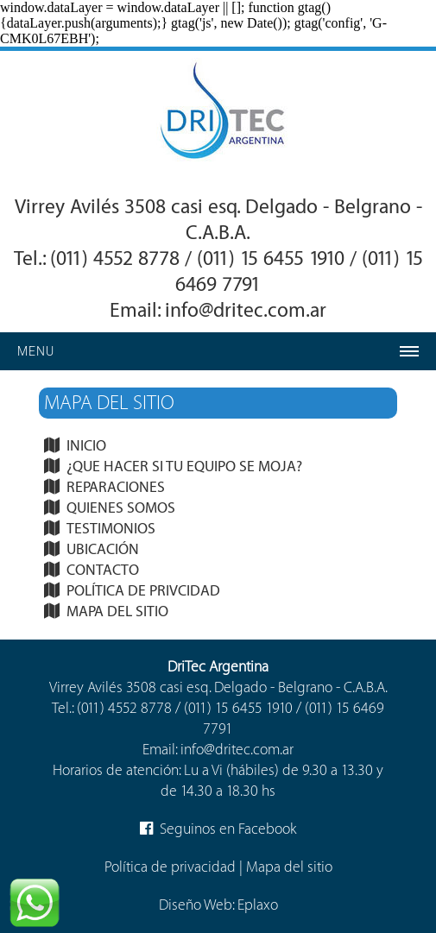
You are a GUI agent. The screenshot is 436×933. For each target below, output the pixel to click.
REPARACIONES (115, 487)
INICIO (86, 446)
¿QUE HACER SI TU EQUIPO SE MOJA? (184, 466)
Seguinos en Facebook (218, 829)
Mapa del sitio (289, 867)
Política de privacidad (170, 867)
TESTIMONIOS (110, 528)
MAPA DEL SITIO (117, 611)
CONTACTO (102, 570)
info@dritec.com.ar (245, 310)
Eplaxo (257, 905)
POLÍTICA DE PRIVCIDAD (143, 591)
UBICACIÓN (102, 549)
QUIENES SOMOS (120, 508)
